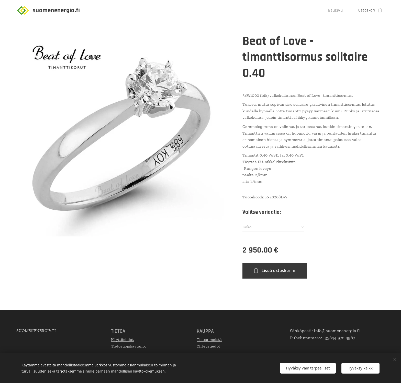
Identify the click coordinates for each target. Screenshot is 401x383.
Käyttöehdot (122, 339)
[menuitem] (337, 10)
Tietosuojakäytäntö (128, 346)
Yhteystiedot (208, 346)
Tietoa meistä (209, 339)
